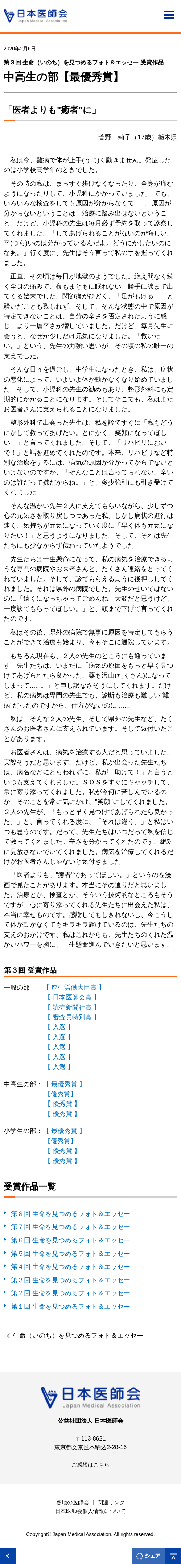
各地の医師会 (72, 1502)
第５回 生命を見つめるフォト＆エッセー (70, 1253)
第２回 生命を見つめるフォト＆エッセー (70, 1293)
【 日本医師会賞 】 (72, 997)
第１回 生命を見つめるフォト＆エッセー (70, 1306)
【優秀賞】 (60, 1094)
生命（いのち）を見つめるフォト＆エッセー (78, 1335)
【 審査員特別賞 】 (72, 1017)
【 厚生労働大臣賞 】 (74, 987)
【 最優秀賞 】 (64, 1084)
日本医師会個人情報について (90, 1511)
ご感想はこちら (90, 1465)
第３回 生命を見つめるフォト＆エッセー (70, 1280)
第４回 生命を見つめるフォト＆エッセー (70, 1266)
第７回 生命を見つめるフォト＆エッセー (70, 1226)
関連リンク (111, 1502)
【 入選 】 (59, 1027)
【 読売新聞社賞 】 (72, 1007)
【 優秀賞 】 (62, 1103)
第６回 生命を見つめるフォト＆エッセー (70, 1240)
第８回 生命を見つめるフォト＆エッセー (70, 1213)
